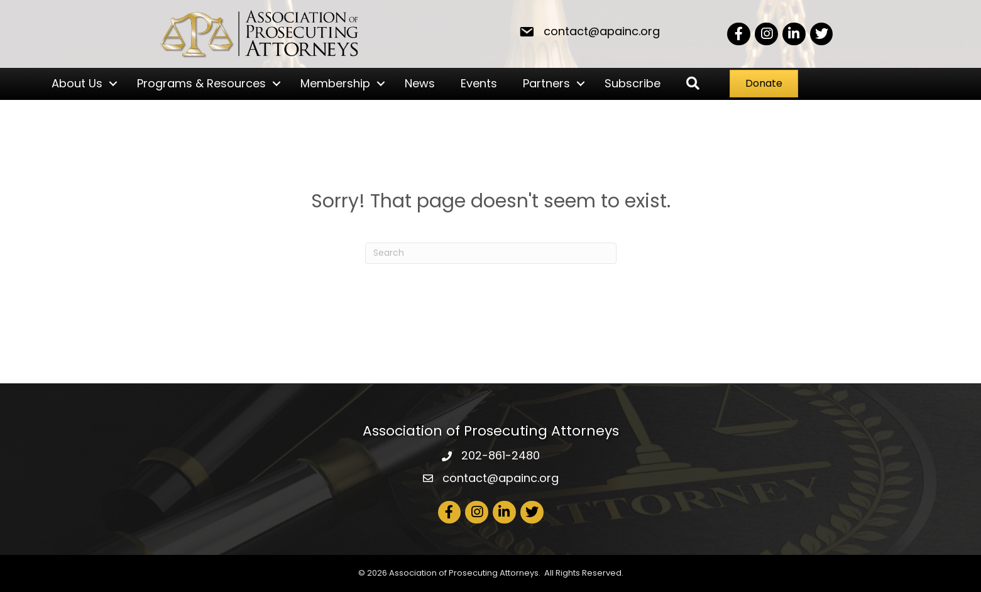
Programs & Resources (201, 83)
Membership (335, 83)
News (420, 83)
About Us (77, 83)
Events (479, 83)
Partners (546, 83)
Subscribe (632, 83)
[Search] (491, 253)
